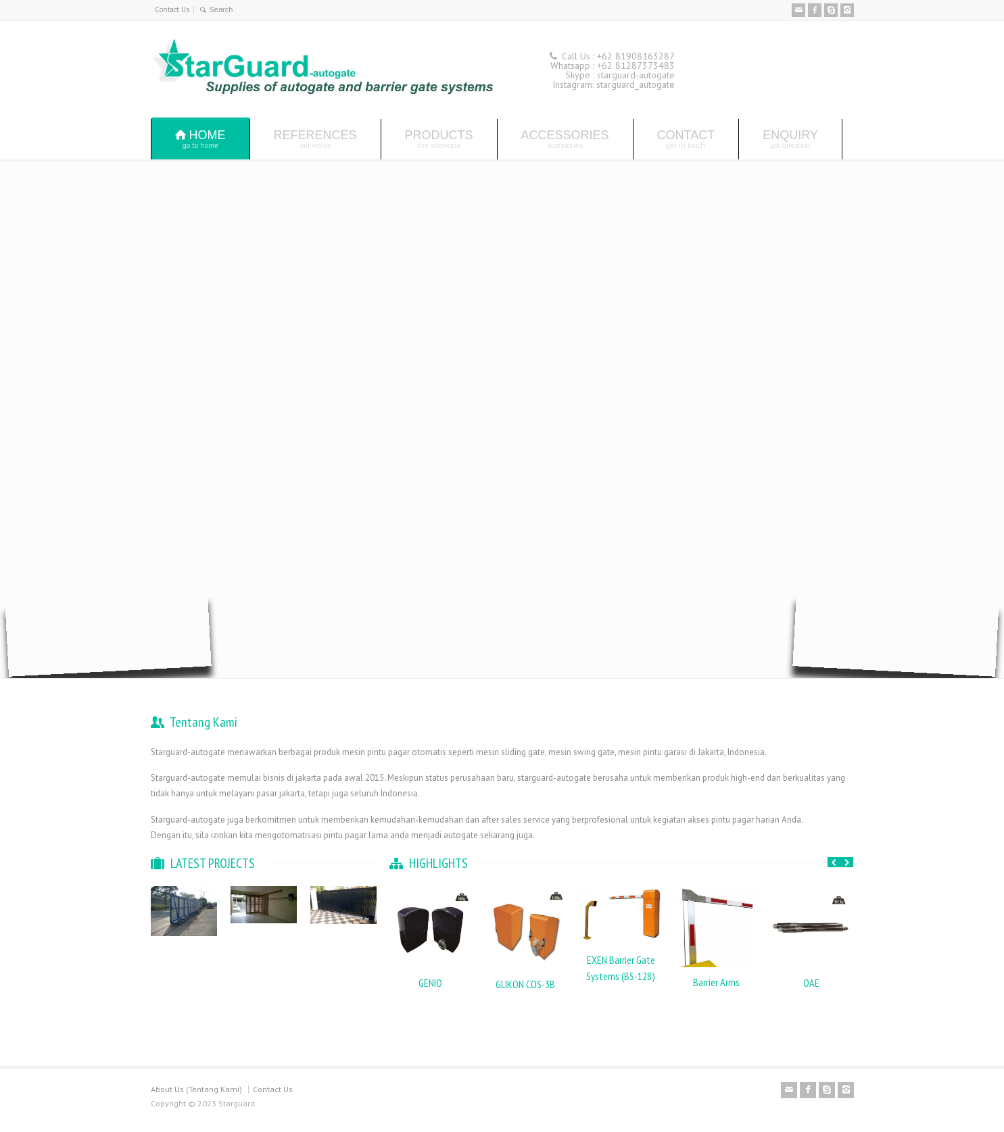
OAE (811, 982)
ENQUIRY (790, 138)
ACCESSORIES (565, 138)
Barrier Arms (716, 982)
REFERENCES (315, 138)
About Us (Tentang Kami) (196, 1089)
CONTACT (686, 138)
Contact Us (172, 9)
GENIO (430, 982)
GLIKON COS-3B (525, 984)
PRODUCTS (439, 138)
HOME (200, 138)
